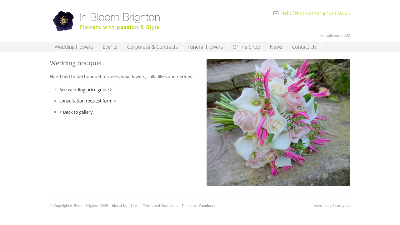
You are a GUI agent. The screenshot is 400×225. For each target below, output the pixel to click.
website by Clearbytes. (332, 205)
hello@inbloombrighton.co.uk (315, 12)
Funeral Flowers (205, 46)
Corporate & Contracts (152, 46)
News (276, 46)
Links (135, 205)
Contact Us (304, 46)
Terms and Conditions (160, 205)
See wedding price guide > (85, 89)
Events (110, 46)
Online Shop (246, 46)
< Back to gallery (75, 112)
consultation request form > (87, 101)
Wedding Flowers (74, 46)
